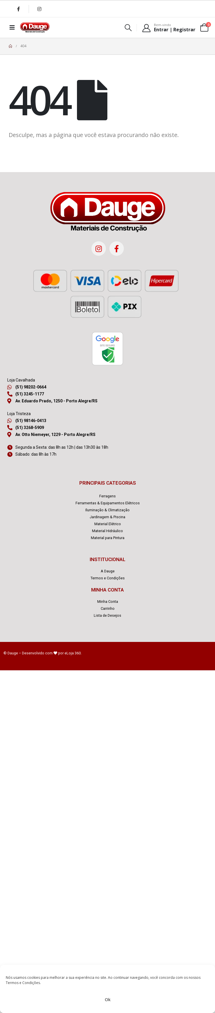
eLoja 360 (73, 653)
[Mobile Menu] (12, 27)
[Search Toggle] (128, 27)
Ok (108, 999)
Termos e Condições (23, 982)
